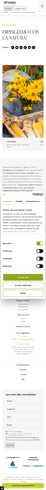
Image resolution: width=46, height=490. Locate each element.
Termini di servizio (27, 440)
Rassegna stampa (23, 365)
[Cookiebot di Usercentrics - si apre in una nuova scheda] (32, 194)
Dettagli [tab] (18, 201)
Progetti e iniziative (23, 300)
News (23, 318)
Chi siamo (23, 370)
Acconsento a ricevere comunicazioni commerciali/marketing (20, 434)
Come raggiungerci (23, 333)
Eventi (23, 321)
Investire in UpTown (23, 326)
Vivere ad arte (23, 304)
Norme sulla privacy (12, 440)
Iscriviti (10, 445)
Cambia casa (20, 8)
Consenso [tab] (7, 201)
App (23, 379)
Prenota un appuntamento (23, 485)
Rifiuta (23, 293)
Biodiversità (23, 307)
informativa (18, 431)
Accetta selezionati (23, 285)
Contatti (23, 374)
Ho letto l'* (15, 431)
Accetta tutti (23, 277)
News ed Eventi (23, 315)
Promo (8, 8)
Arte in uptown (23, 309)
